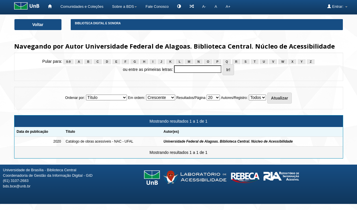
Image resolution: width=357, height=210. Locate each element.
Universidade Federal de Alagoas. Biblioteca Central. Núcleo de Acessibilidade (228, 141)
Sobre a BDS (124, 6)
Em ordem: (136, 98)
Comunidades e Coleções (81, 6)
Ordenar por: (75, 98)
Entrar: (337, 6)
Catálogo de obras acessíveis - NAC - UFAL (99, 141)
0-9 (68, 61)
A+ (228, 6)
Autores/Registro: (234, 98)
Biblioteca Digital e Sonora (98, 23)
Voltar (38, 24)
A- (204, 6)
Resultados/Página (190, 98)
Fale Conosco (157, 6)
